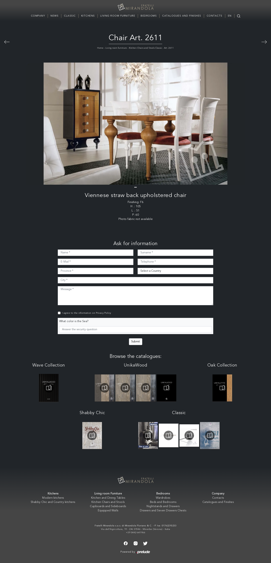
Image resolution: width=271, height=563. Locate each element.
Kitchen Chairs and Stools (108, 502)
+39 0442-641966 (135, 532)
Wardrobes (163, 498)
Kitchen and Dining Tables (108, 498)
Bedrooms (149, 16)
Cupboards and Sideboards (108, 506)
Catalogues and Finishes (181, 16)
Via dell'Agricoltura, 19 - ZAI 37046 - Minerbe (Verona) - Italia (135, 529)
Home (100, 48)
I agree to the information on (86, 313)
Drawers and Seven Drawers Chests (163, 510)
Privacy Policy (103, 313)
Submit (135, 341)
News (54, 16)
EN (230, 16)
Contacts (214, 16)
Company (38, 16)
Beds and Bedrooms (163, 502)
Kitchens (88, 16)
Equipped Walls (108, 510)
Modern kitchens (53, 498)
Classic (70, 16)
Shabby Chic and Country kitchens (53, 502)
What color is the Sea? (74, 321)
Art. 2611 (169, 48)
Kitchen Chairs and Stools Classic (145, 48)
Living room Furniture (117, 16)
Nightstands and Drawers (163, 506)
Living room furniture (116, 48)
